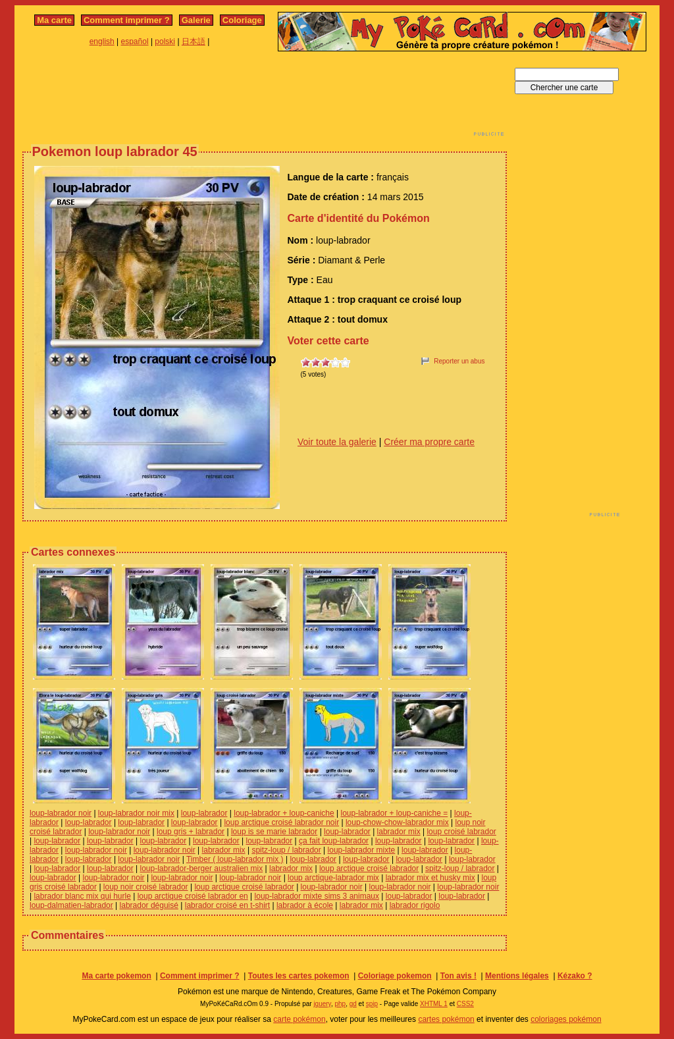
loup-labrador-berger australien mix (201, 868)
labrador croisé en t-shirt (227, 905)
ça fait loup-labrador (334, 840)
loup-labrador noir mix (136, 813)
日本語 (193, 41)
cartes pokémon (446, 1019)
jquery (322, 1003)
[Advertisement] (264, 97)
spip (372, 1003)
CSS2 (465, 1003)
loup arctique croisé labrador (369, 868)
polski (165, 41)
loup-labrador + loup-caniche (284, 813)
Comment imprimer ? (127, 20)
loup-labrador (204, 813)
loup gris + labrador (190, 831)
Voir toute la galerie (337, 442)
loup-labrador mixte (362, 850)
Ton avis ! (458, 975)
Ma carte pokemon (116, 975)
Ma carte (54, 20)
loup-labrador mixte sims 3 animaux (317, 896)
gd (353, 1003)
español (135, 41)
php (340, 1003)
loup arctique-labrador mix (333, 877)
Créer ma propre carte (429, 442)
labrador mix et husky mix (430, 877)
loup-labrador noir (60, 813)
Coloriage (242, 20)
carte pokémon (299, 1019)
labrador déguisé (149, 905)
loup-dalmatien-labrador (71, 905)
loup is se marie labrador (274, 831)
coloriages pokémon (566, 1019)
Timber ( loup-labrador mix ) (235, 859)
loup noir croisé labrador (145, 887)
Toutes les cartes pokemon (299, 975)
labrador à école (304, 905)
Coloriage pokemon (395, 975)
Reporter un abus (459, 361)
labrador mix (399, 831)
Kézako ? (574, 975)
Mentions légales (517, 975)
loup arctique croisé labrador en (193, 896)
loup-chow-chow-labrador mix (397, 822)
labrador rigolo (415, 905)
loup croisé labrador (461, 831)
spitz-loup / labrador (286, 850)
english (102, 41)
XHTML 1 (434, 1003)
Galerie (196, 20)
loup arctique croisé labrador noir (281, 822)
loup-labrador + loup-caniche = (394, 813)
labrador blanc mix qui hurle (82, 896)
